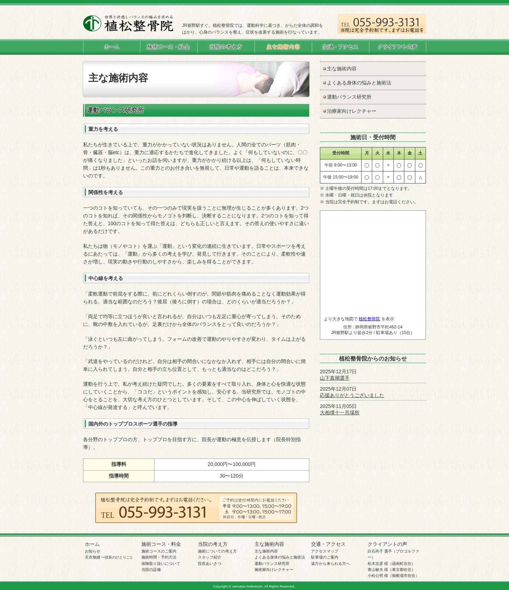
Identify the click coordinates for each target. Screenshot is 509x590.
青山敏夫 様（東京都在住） (391, 569)
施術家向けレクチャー (274, 569)
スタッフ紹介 (209, 557)
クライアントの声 (387, 544)
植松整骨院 (369, 318)
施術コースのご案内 (158, 551)
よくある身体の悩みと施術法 (359, 83)
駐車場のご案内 (324, 557)
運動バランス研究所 (349, 97)
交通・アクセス (328, 544)
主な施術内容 (342, 68)
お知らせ (92, 551)
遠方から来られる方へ (330, 563)
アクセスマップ (324, 551)
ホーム (92, 544)
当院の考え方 (213, 544)
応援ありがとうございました (352, 395)
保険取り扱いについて (160, 563)
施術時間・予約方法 (158, 557)
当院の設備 (151, 569)
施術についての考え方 (217, 551)
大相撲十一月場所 (339, 412)
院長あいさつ (209, 563)
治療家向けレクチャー (351, 111)
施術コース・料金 (161, 544)
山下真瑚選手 (335, 378)
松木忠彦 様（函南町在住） (391, 563)
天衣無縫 (109, 557)
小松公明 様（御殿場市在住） (393, 575)
